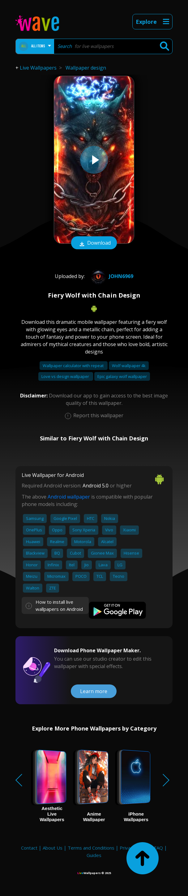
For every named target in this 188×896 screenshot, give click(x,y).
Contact (29, 848)
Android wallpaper (69, 496)
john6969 (111, 276)
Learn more (93, 691)
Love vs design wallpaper (65, 376)
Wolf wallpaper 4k (129, 365)
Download (94, 243)
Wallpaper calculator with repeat (74, 365)
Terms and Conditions (91, 848)
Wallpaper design (86, 67)
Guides (94, 855)
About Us (52, 848)
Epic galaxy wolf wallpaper (122, 376)
